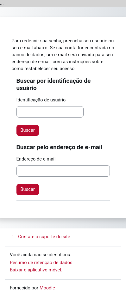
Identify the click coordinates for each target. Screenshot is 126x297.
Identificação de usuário (41, 100)
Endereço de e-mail (36, 159)
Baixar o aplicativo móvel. (36, 270)
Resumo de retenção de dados (41, 262)
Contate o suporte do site (40, 236)
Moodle (47, 288)
